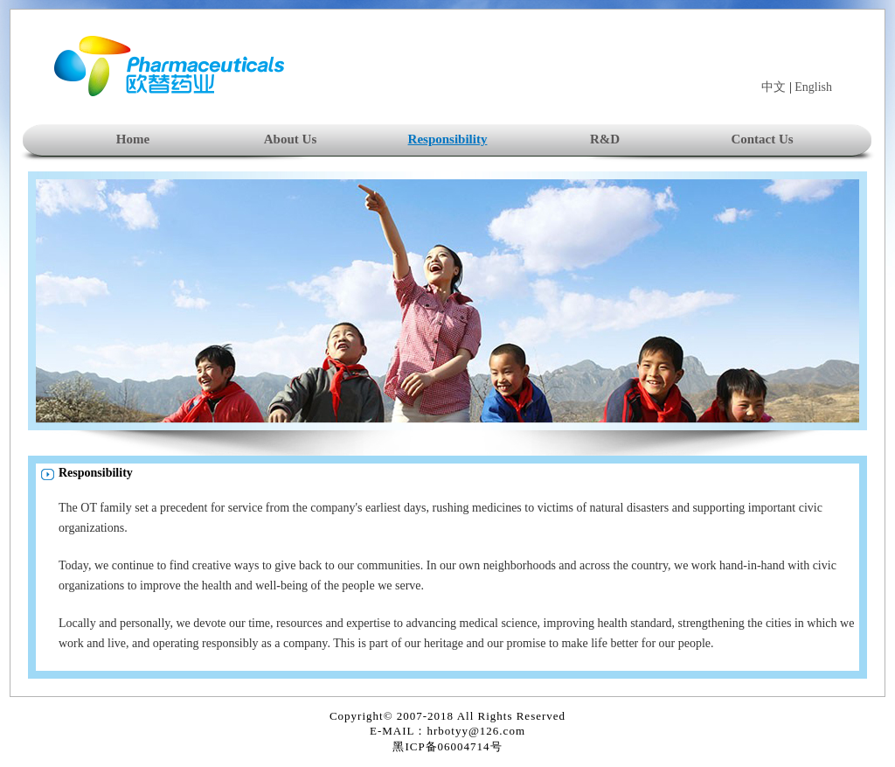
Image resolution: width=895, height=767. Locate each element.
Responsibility (448, 139)
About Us (290, 139)
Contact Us (762, 139)
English (813, 87)
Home (132, 139)
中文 (773, 87)
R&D (605, 139)
